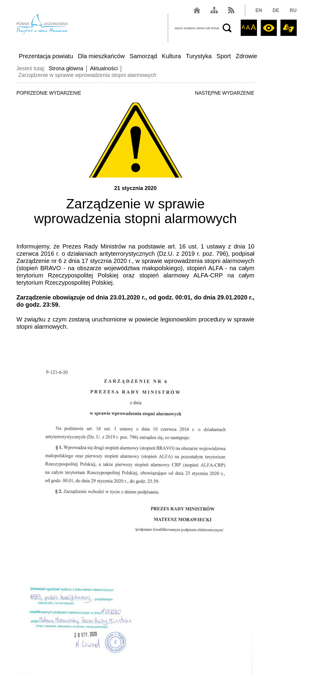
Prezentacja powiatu (46, 56)
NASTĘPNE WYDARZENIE (224, 93)
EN (258, 10)
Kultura (171, 56)
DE (276, 10)
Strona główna (66, 68)
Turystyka (199, 56)
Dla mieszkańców (101, 56)
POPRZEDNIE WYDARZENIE (49, 93)
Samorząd (143, 56)
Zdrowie (246, 56)
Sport (224, 56)
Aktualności (104, 68)
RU (293, 10)
